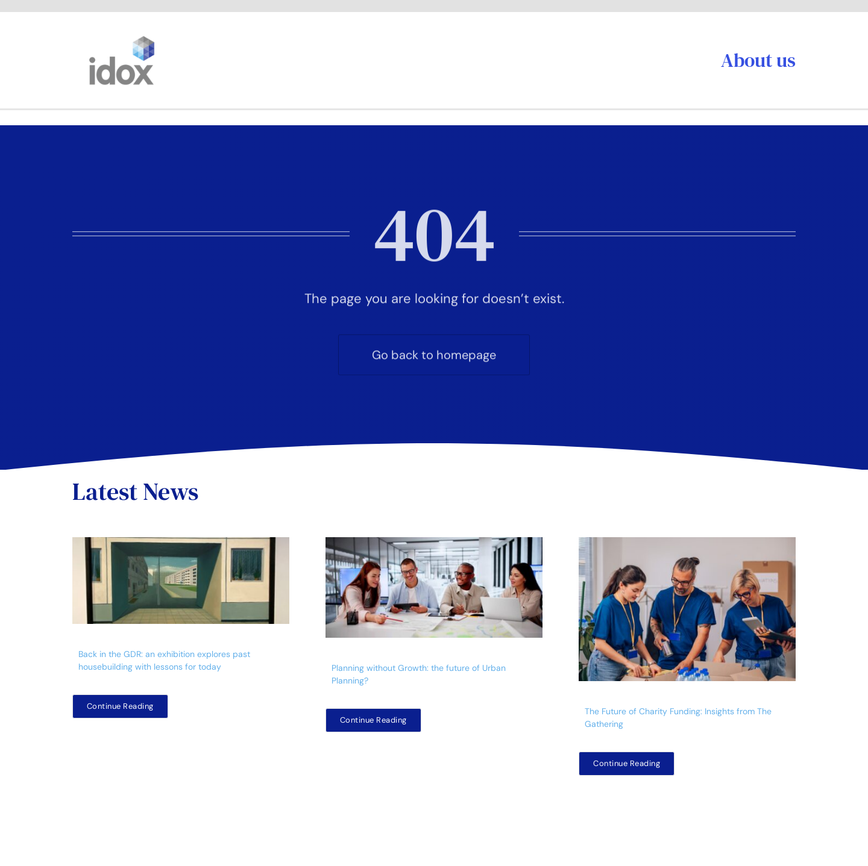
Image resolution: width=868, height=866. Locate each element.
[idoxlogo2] (122, 38)
